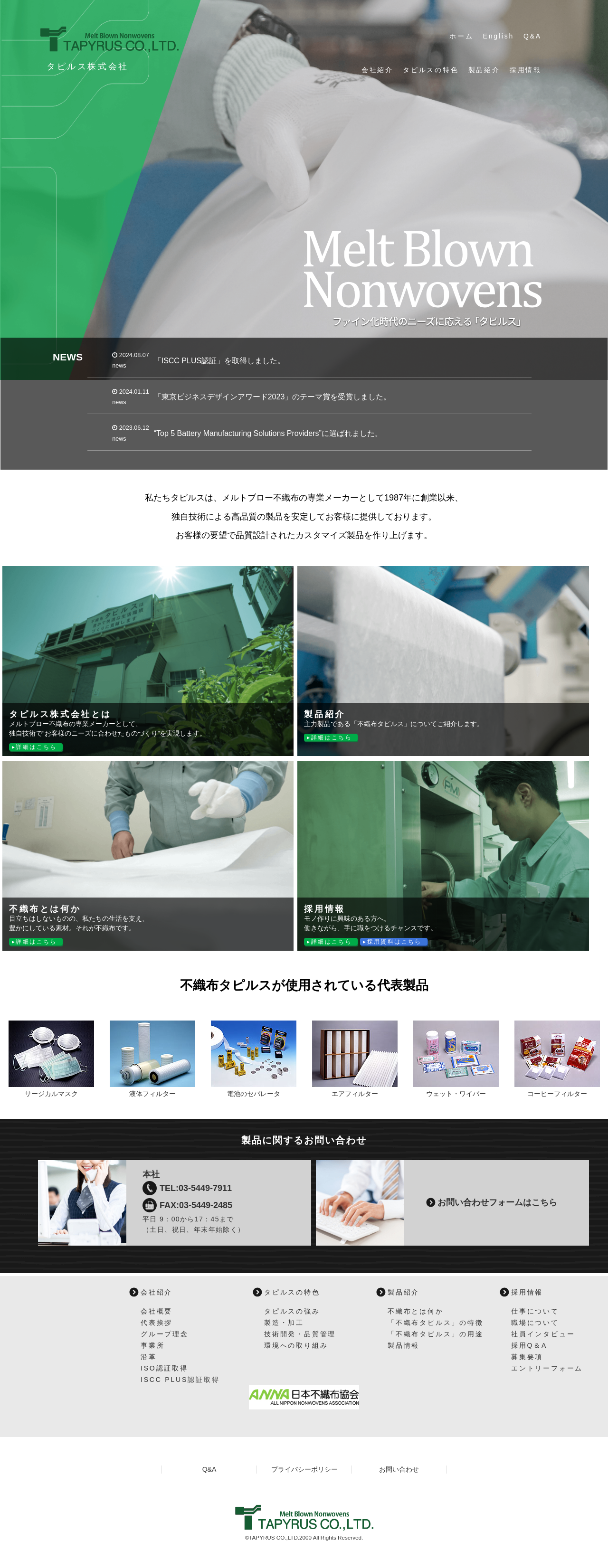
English (498, 36)
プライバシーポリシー (304, 1469)
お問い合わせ (399, 1469)
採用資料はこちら (394, 941)
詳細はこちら (36, 747)
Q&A (532, 36)
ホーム (461, 36)
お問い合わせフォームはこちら (497, 1202)
